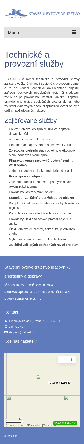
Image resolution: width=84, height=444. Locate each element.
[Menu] (42, 32)
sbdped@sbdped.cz (19, 332)
